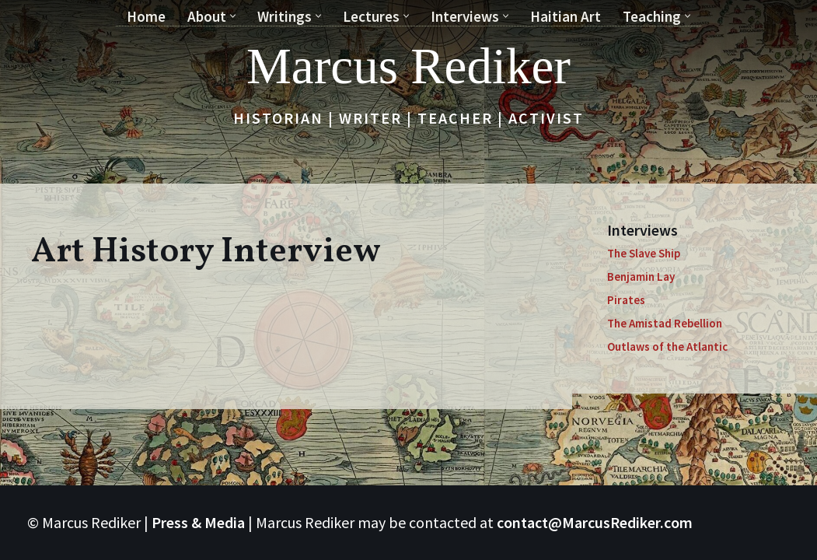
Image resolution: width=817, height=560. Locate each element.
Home (146, 16)
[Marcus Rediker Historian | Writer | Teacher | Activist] (408, 66)
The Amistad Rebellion (664, 323)
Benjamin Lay (641, 276)
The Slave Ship (643, 253)
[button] (233, 16)
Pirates (626, 299)
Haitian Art (565, 16)
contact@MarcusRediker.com (595, 522)
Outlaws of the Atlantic (667, 346)
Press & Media (198, 522)
